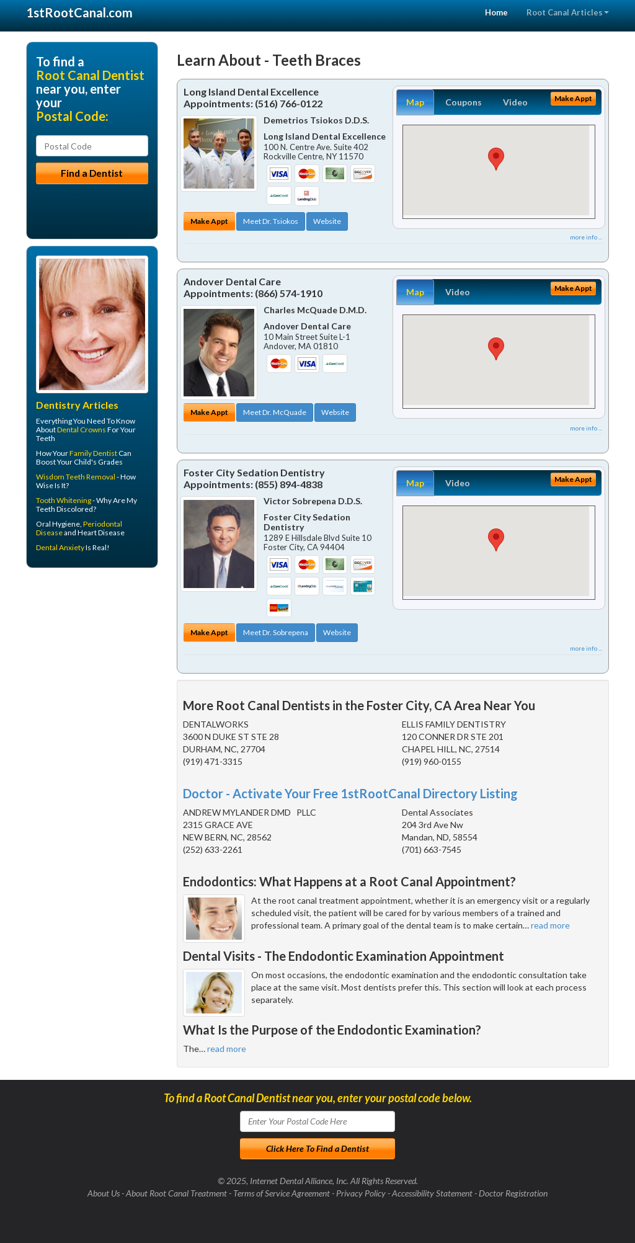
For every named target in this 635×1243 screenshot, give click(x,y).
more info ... (586, 237)
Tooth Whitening (63, 500)
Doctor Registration (513, 1193)
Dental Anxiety (60, 547)
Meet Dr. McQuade (274, 412)
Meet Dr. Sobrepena (275, 632)
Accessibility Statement (432, 1193)
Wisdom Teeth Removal (75, 476)
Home (496, 12)
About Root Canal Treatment (176, 1193)
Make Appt (209, 221)
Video (515, 102)
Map (415, 102)
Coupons (463, 102)
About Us (103, 1193)
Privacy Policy (361, 1193)
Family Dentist (93, 453)
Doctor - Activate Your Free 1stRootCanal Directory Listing (350, 793)
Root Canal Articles (567, 12)
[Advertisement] (89, 674)
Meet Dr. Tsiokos (270, 221)
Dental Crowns (81, 429)
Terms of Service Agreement (281, 1193)
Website (327, 221)
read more (550, 925)
